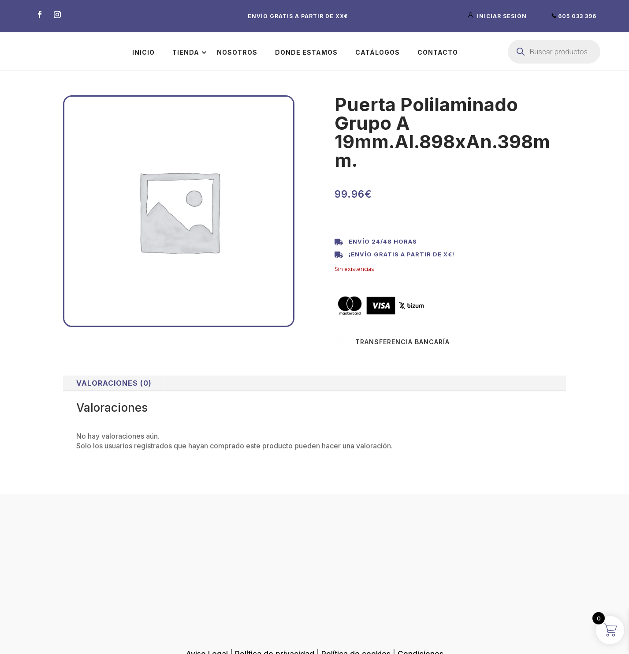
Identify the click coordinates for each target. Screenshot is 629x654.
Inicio (143, 52)
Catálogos (377, 52)
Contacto (437, 52)
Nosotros (237, 52)
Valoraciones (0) (114, 383)
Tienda (185, 52)
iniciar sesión (498, 16)
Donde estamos (306, 52)
